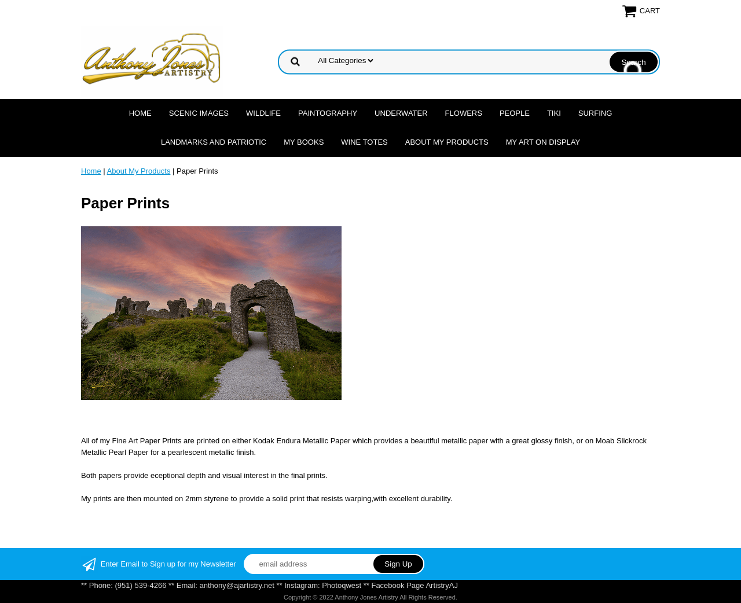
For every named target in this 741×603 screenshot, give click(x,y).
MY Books (304, 142)
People (515, 113)
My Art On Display (543, 142)
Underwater (401, 113)
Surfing (595, 113)
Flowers (463, 113)
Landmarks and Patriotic (213, 142)
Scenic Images (199, 113)
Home (140, 113)
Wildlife (263, 113)
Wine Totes (364, 142)
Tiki (554, 113)
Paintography (327, 113)
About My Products (447, 142)
